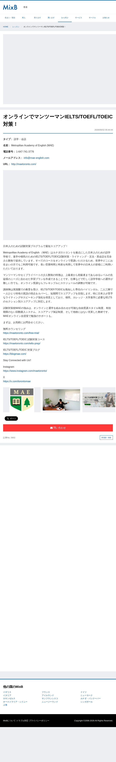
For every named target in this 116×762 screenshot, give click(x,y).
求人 (23, 18)
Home (5, 27)
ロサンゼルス (9, 698)
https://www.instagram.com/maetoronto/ (25, 371)
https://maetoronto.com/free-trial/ (21, 333)
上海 (5, 705)
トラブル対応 (22, 720)
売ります (37, 18)
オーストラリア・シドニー (15, 702)
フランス (46, 692)
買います (51, 18)
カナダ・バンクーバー (90, 698)
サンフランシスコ (50, 698)
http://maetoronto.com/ (23, 164)
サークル (92, 18)
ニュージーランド (50, 702)
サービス (78, 18)
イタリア (7, 695)
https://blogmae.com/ (14, 354)
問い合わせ (58, 427)
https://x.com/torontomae (17, 381)
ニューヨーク (86, 695)
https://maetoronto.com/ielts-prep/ (21, 343)
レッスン (64, 18)
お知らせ (106, 18)
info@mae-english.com (36, 158)
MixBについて (9, 720)
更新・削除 (106, 437)
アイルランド (48, 695)
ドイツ (83, 692)
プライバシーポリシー (39, 720)
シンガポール (86, 702)
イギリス (7, 692)
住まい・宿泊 (10, 18)
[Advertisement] (35, 68)
